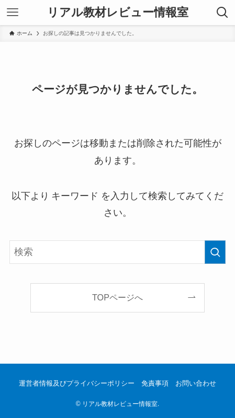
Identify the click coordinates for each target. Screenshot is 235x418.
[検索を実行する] (215, 252)
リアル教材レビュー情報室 (117, 12)
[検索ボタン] (222, 12)
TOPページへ (117, 297)
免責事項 (155, 383)
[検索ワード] (117, 252)
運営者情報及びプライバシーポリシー (77, 383)
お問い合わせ (195, 383)
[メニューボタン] (12, 12)
